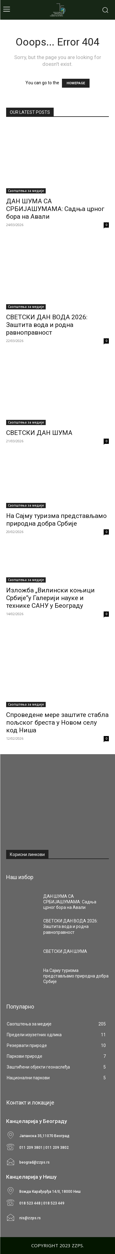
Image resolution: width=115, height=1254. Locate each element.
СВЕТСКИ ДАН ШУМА (39, 432)
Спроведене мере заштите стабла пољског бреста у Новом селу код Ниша (57, 722)
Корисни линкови (27, 854)
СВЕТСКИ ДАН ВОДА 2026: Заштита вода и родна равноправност (46, 324)
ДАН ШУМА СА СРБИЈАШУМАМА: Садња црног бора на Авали (55, 208)
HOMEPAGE (76, 83)
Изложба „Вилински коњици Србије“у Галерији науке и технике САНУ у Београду (50, 598)
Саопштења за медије (26, 191)
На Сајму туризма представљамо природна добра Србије (56, 519)
